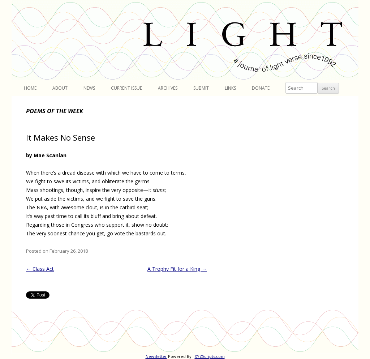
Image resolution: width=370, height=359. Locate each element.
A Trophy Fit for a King (177, 268)
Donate (261, 88)
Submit (201, 88)
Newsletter (156, 356)
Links (230, 88)
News (89, 88)
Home (30, 88)
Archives (167, 88)
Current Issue (126, 88)
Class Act (40, 268)
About (60, 88)
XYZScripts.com (210, 356)
